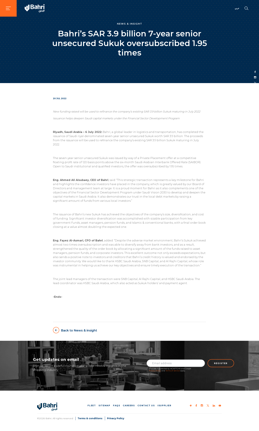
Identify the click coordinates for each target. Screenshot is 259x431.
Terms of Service (172, 371)
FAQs (116, 405)
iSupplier (164, 405)
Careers (129, 405)
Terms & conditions (90, 418)
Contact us (146, 405)
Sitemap (104, 405)
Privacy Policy (155, 371)
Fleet (92, 405)
